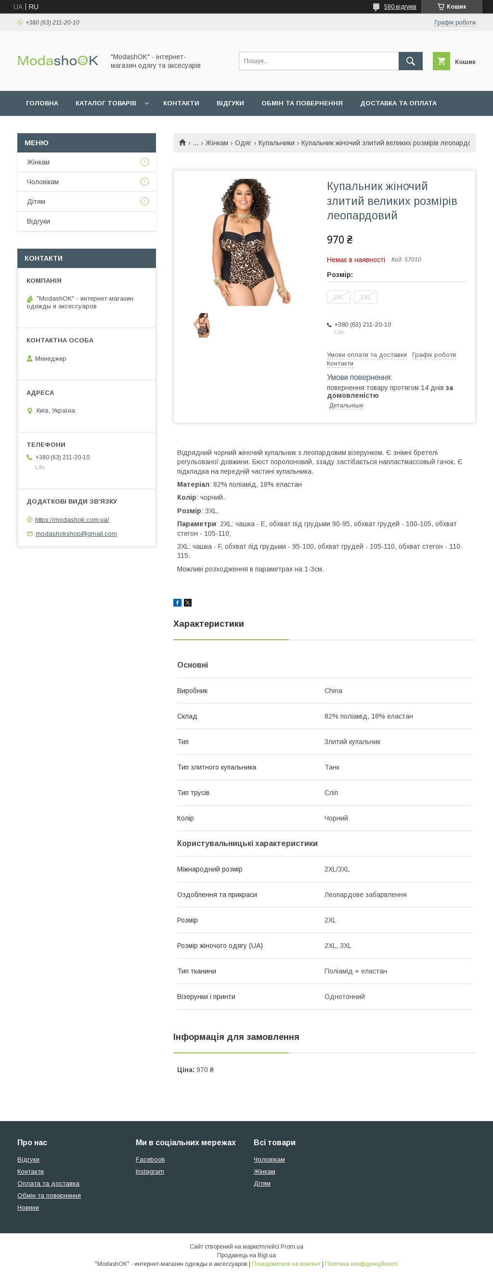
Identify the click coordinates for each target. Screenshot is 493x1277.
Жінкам (217, 143)
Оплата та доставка (48, 1183)
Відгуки (230, 103)
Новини (28, 1207)
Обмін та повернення (302, 103)
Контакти (181, 103)
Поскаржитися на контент (286, 1264)
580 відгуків (400, 6)
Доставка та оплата (398, 103)
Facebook (150, 1159)
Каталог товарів (106, 103)
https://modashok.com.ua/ (72, 519)
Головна (42, 103)
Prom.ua (292, 1246)
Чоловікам (43, 182)
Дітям (36, 201)
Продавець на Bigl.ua (246, 1255)
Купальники (277, 143)
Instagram (150, 1171)
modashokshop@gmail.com (76, 533)
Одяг (243, 143)
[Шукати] (411, 61)
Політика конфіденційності (361, 1264)
